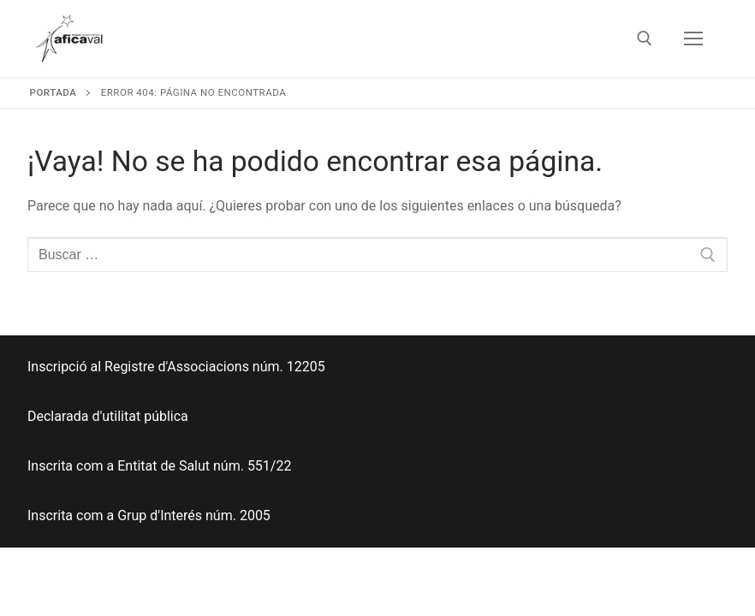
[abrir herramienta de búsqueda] (644, 38)
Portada (53, 92)
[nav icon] (693, 38)
